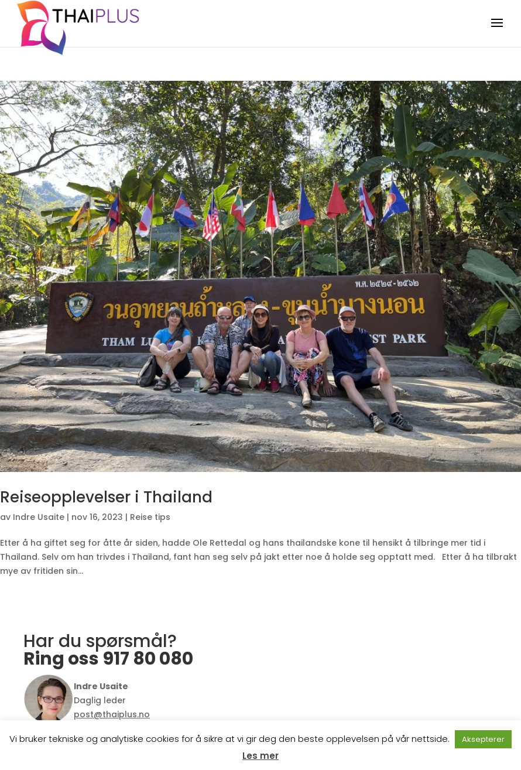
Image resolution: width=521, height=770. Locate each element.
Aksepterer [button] (483, 739)
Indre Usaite (38, 517)
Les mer (260, 756)
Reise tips (150, 517)
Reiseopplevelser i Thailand (106, 497)
